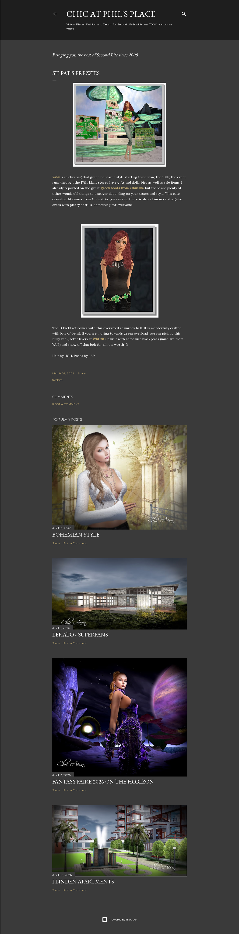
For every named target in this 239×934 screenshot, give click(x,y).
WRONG (99, 339)
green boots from (122, 188)
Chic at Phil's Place (110, 13)
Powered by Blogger (119, 919)
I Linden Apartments (83, 881)
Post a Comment (65, 404)
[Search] (184, 12)
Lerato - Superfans (80, 634)
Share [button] (81, 373)
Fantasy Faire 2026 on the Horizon (103, 781)
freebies (57, 380)
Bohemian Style (75, 534)
